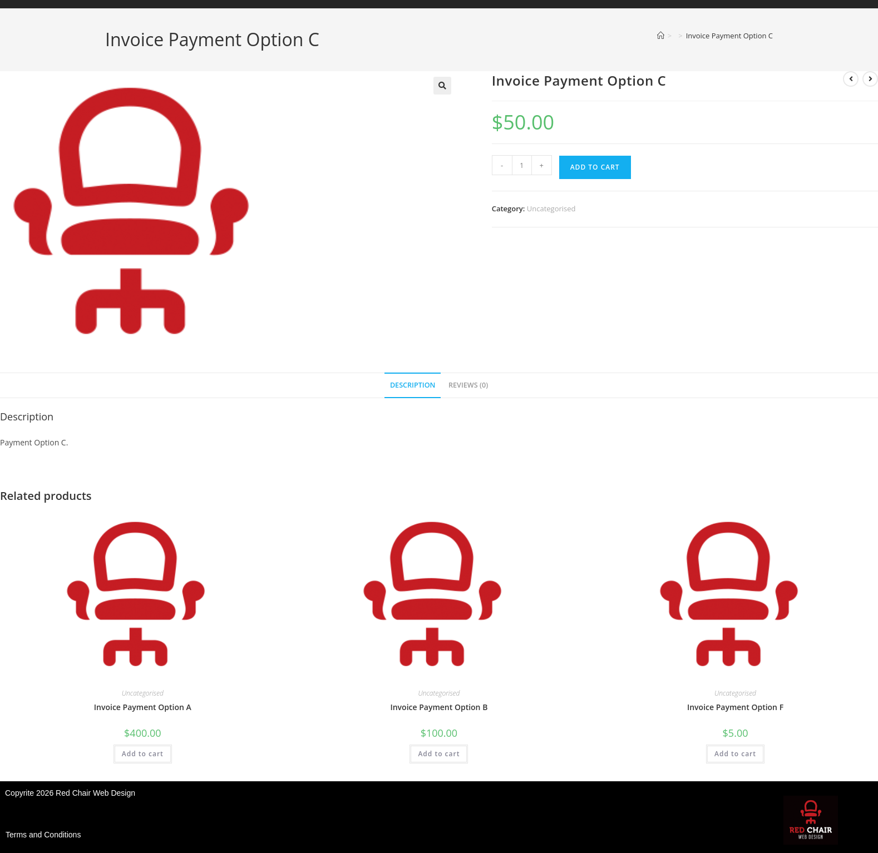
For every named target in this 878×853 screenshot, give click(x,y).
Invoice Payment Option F (735, 707)
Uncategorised (551, 209)
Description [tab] (413, 385)
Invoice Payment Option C (729, 36)
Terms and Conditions (43, 834)
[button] (442, 86)
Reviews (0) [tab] (468, 385)
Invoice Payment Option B (438, 707)
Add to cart (595, 167)
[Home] (660, 36)
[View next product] (870, 79)
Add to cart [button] (143, 753)
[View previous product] (851, 79)
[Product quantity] (522, 165)
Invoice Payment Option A (142, 707)
